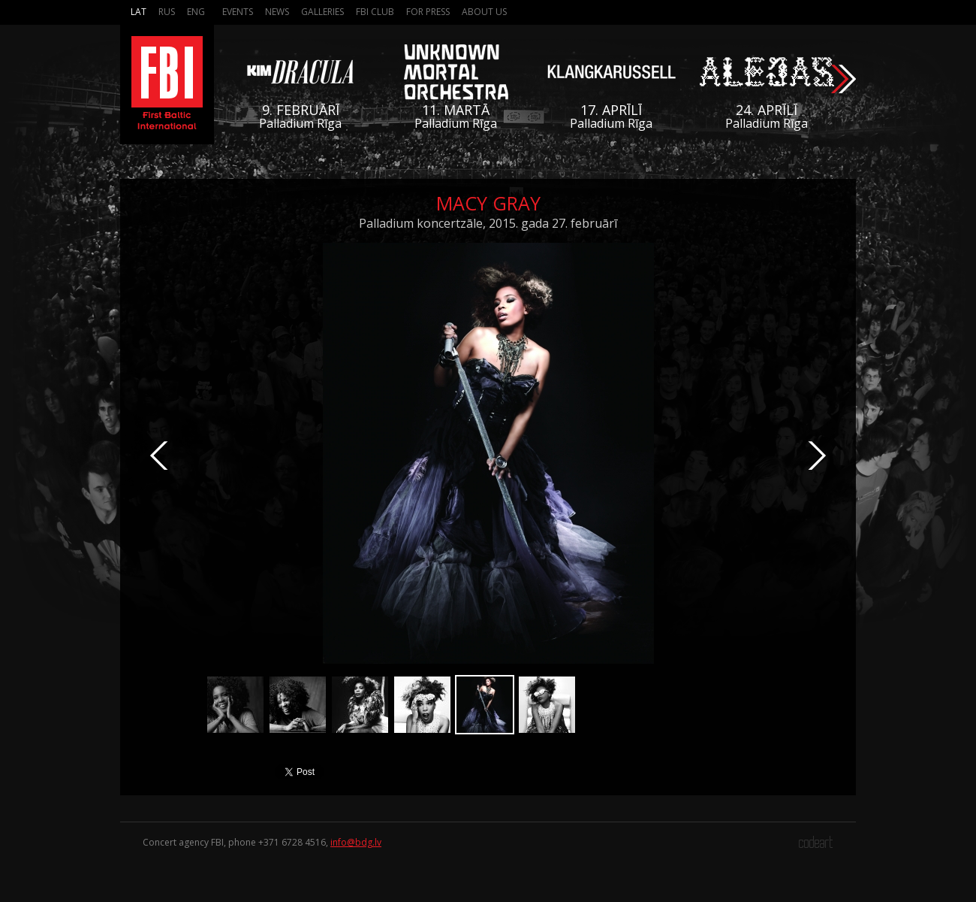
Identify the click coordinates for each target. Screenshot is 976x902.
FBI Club (375, 11)
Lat (138, 11)
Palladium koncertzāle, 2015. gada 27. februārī (488, 223)
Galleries (322, 11)
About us (484, 11)
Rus (166, 11)
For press (428, 11)
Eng (196, 11)
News (277, 11)
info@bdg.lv (355, 842)
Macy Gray (488, 203)
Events (237, 11)
